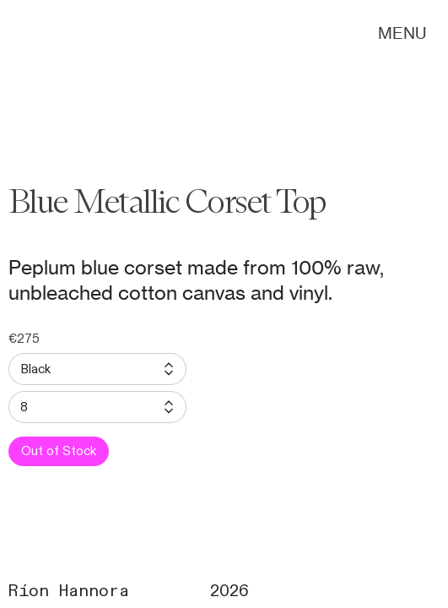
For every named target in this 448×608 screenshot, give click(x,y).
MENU (402, 33)
